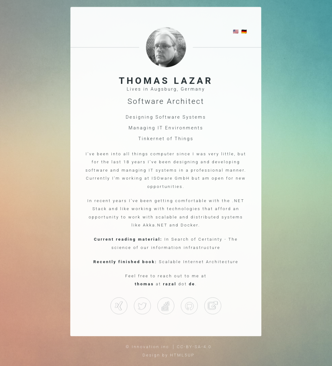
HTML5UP (182, 355)
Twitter (142, 306)
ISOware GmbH (171, 178)
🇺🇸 (236, 32)
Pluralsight (213, 306)
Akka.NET (155, 225)
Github (165, 306)
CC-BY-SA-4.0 (194, 346)
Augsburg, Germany (178, 89)
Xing (118, 306)
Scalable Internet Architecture (199, 261)
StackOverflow (189, 306)
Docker (189, 225)
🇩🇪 (244, 32)
